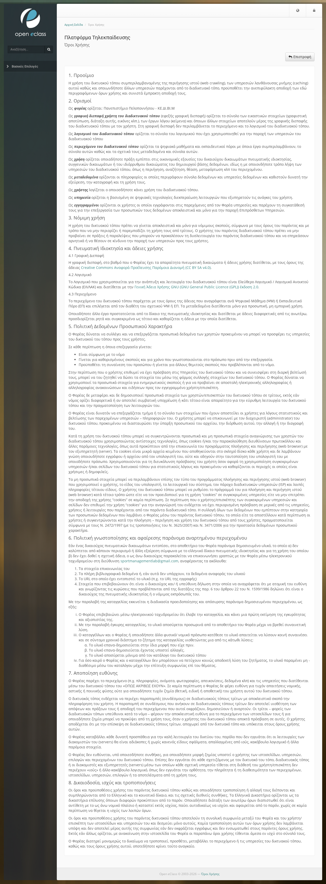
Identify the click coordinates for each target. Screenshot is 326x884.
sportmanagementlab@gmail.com (149, 560)
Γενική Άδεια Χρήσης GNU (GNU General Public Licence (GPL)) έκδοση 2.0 (196, 286)
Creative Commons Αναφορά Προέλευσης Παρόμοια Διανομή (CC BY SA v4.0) (146, 267)
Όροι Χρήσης (210, 874)
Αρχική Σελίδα (73, 25)
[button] (296, 10)
